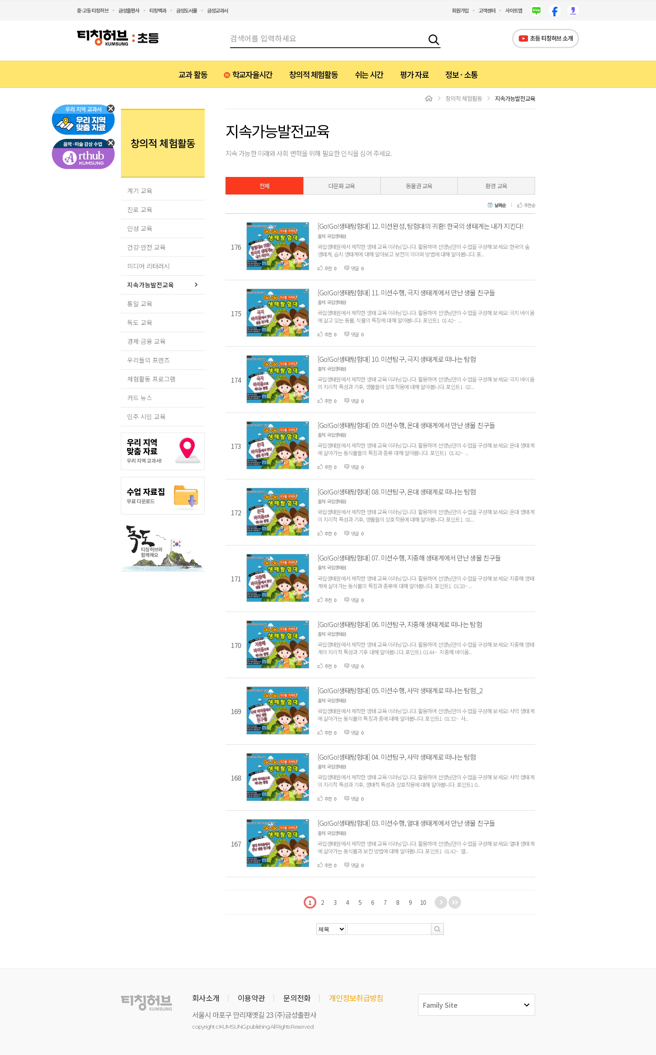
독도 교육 (139, 322)
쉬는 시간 (369, 74)
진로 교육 (139, 209)
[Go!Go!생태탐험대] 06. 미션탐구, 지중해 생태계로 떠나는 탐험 (400, 624)
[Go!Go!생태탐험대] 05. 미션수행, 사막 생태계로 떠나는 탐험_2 (400, 690)
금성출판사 (128, 10)
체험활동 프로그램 (151, 378)
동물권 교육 (419, 186)
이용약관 (251, 997)
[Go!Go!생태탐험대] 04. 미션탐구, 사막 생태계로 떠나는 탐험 (397, 757)
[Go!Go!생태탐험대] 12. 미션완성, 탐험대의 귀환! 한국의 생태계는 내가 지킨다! (420, 226)
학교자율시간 (252, 74)
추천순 (529, 205)
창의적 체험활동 (313, 74)
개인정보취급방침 (356, 997)
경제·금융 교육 (146, 341)
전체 (264, 186)
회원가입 (460, 10)
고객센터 (487, 10)
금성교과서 (217, 10)
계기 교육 (139, 190)
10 (423, 902)
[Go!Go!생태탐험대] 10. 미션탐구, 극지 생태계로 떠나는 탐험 (397, 359)
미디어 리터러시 (148, 265)
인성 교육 (139, 228)
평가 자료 (414, 74)
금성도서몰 (186, 10)
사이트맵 (513, 10)
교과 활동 (193, 74)
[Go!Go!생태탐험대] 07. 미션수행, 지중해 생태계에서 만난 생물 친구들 (409, 558)
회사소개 (205, 997)
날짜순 (500, 205)
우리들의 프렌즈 (148, 360)
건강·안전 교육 (146, 247)
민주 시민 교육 (146, 416)
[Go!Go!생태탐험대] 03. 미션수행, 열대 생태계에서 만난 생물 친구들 (406, 823)
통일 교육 (139, 303)
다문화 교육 (341, 186)
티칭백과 (157, 10)
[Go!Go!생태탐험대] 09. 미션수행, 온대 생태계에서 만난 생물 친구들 (406, 425)
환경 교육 (496, 186)
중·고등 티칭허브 (92, 10)
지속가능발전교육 (150, 284)
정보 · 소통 (461, 74)
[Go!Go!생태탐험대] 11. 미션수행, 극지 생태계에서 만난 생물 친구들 (406, 292)
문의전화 (296, 997)
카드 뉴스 (139, 397)
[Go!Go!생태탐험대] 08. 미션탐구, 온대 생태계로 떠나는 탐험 (397, 492)
